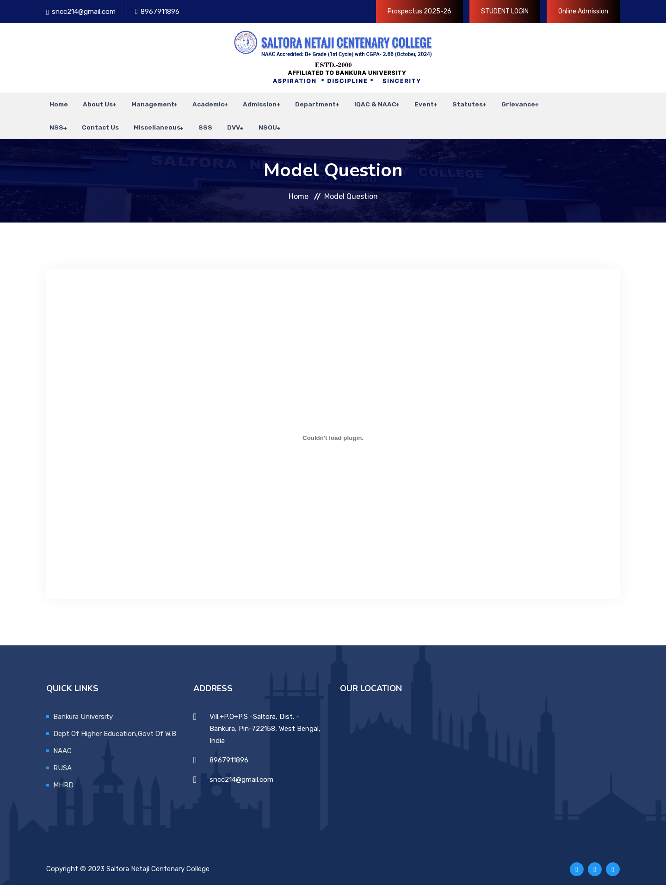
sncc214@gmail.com (84, 11)
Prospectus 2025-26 (419, 11)
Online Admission (583, 11)
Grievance (501, 101)
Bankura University (83, 707)
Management (144, 101)
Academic (200, 101)
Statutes (452, 101)
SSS (166, 120)
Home (55, 101)
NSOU (223, 120)
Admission (249, 101)
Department (304, 101)
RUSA (62, 758)
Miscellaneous (118, 120)
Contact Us (64, 120)
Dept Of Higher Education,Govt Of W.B (114, 724)
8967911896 (160, 11)
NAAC (62, 741)
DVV (190, 120)
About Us (91, 101)
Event (410, 101)
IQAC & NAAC (362, 101)
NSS (542, 101)
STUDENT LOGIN (505, 11)
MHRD (63, 775)
